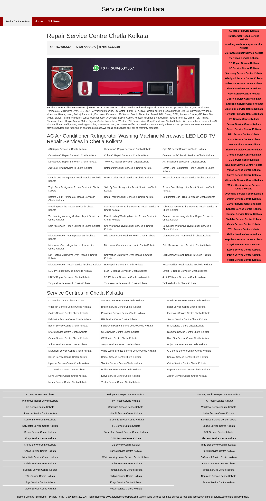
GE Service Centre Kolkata (244, 159)
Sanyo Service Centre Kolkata (244, 175)
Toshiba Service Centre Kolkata (244, 219)
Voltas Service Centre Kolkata (244, 170)
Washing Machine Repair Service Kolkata (219, 394)
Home (39, 21)
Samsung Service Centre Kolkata (243, 73)
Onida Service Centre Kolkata (243, 224)
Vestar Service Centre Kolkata (244, 259)
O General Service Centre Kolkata (244, 193)
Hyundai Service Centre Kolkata (244, 214)
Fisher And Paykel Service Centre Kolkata (126, 432)
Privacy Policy (56, 496)
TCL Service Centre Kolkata (243, 229)
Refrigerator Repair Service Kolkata (126, 394)
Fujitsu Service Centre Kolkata (219, 451)
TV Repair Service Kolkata (244, 58)
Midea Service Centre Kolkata (243, 254)
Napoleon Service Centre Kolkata (243, 239)
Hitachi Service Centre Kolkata (244, 88)
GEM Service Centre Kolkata (244, 144)
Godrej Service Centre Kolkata (244, 98)
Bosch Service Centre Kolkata (244, 129)
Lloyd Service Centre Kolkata (243, 244)
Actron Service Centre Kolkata (219, 482)
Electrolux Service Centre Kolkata (244, 109)
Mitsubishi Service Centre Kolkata (244, 180)
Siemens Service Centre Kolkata (244, 149)
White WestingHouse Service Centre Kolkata (125, 457)
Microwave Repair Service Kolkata (244, 53)
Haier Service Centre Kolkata (244, 93)
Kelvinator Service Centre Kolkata (244, 114)
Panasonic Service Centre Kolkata (244, 103)
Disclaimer (41, 496)
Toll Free (54, 21)
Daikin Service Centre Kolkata (244, 198)
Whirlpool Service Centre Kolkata (244, 78)
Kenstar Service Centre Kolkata (244, 209)
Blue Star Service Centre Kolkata (243, 164)
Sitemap (29, 496)
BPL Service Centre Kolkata (243, 134)
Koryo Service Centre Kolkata (244, 249)
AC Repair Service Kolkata (244, 31)
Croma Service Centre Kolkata (244, 154)
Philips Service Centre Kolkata (244, 234)
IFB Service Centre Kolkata (244, 119)
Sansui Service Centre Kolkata (244, 124)
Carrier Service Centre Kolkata (244, 204)
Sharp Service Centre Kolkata (243, 139)
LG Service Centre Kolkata (244, 68)
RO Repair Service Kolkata (244, 63)
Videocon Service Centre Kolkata (243, 83)
